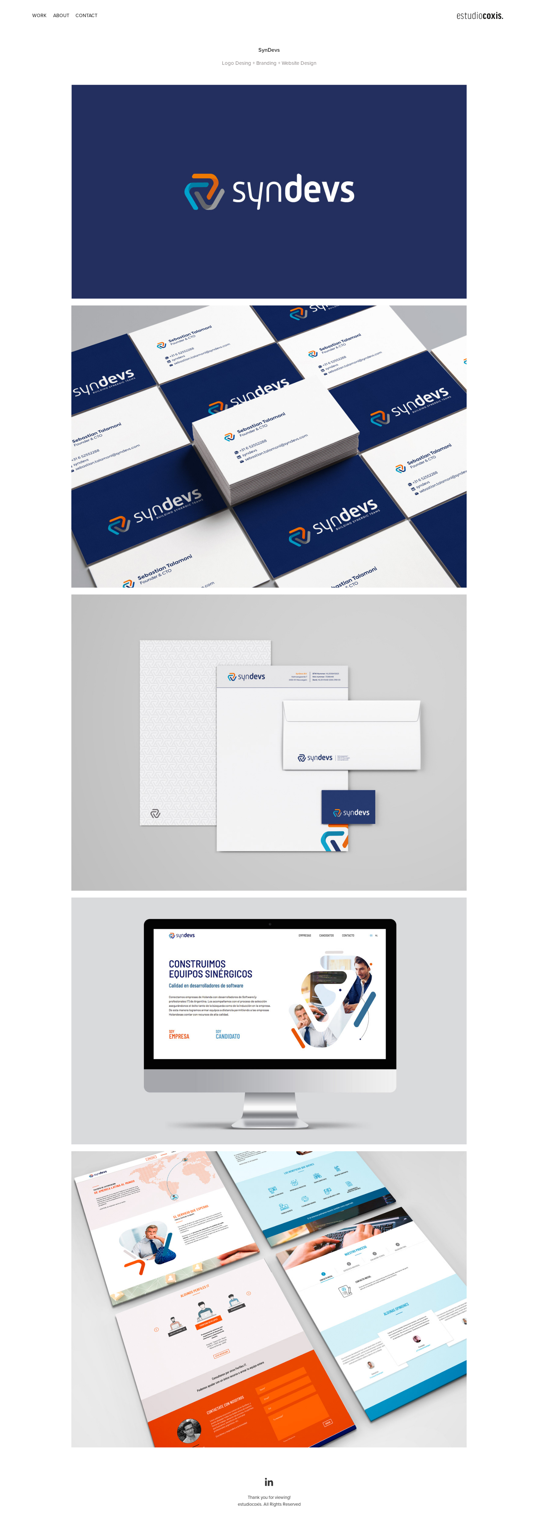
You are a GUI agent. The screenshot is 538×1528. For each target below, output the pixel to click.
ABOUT (61, 15)
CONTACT (86, 15)
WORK (39, 15)
